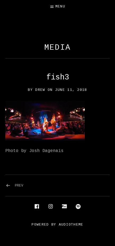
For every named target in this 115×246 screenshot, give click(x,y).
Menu (60, 7)
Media (57, 47)
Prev (19, 186)
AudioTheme (71, 225)
